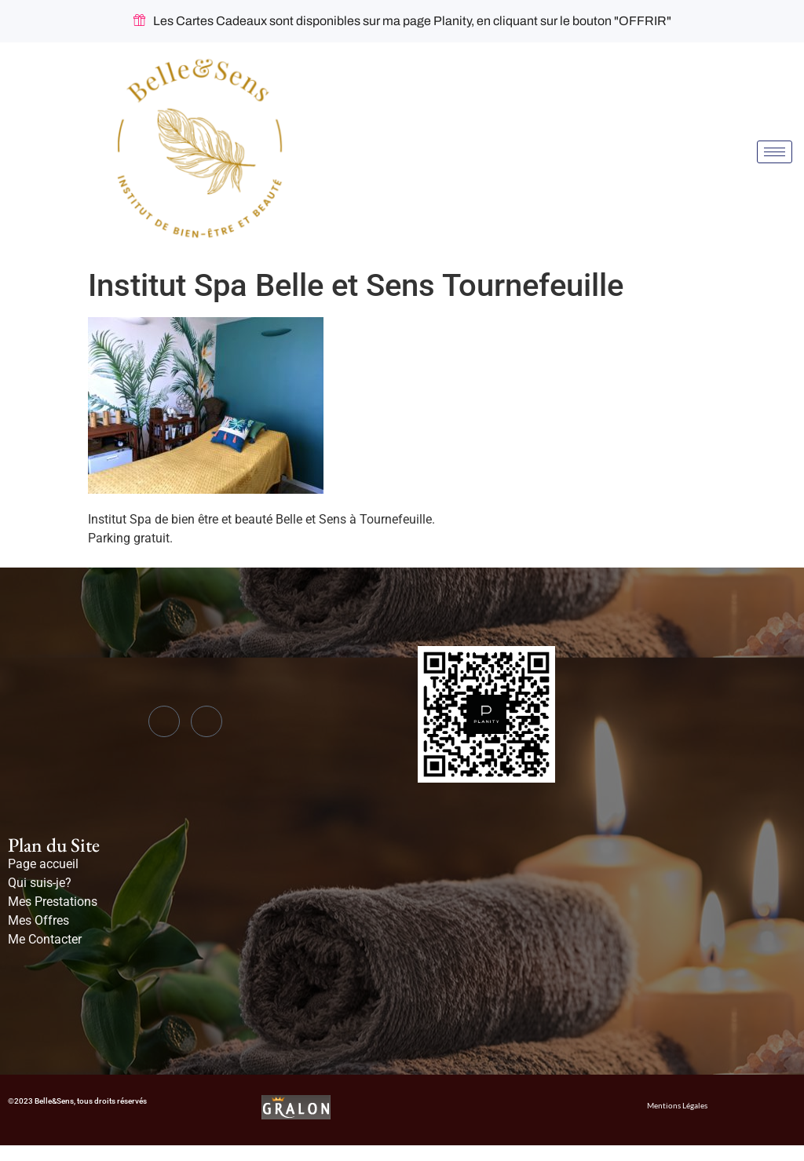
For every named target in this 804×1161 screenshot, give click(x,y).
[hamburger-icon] (774, 152)
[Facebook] (164, 721)
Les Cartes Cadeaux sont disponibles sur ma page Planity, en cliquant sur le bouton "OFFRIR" (402, 21)
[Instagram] (206, 721)
